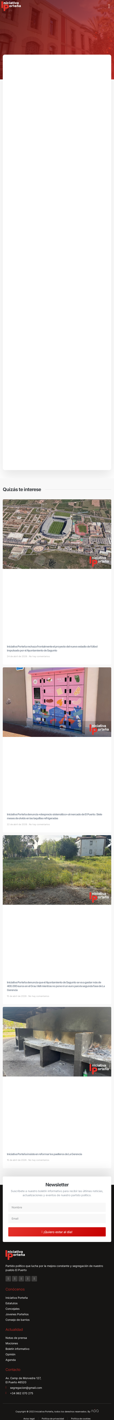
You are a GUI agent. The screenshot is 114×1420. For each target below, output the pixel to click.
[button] (109, 6)
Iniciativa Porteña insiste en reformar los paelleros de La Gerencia (44, 1154)
